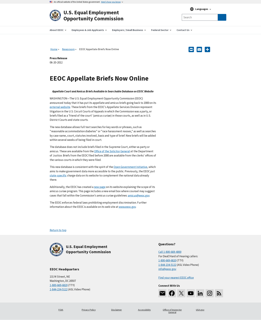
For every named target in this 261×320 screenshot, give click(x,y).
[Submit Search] (222, 17)
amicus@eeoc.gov (138, 195)
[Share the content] (207, 49)
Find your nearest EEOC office (176, 277)
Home (53, 49)
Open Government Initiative (130, 167)
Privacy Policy (89, 309)
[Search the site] (200, 17)
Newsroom (68, 49)
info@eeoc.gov (167, 269)
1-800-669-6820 (59, 285)
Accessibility (144, 309)
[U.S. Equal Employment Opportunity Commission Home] (90, 15)
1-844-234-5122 (59, 289)
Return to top (58, 230)
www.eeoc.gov (127, 207)
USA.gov (200, 309)
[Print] (191, 49)
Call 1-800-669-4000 (169, 252)
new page (99, 187)
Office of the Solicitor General (112, 151)
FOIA (60, 309)
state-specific (58, 175)
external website (60, 107)
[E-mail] (199, 49)
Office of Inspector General (172, 311)
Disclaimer (116, 309)
